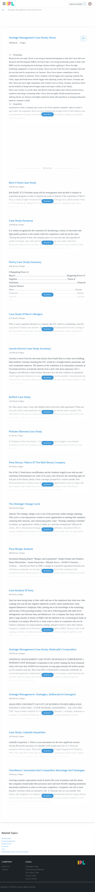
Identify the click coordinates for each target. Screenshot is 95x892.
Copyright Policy (31, 866)
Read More (47, 201)
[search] (84, 4)
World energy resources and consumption (15, 852)
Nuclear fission (6, 844)
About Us (5, 866)
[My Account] (90, 4)
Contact (5, 869)
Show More (47, 114)
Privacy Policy (30, 875)
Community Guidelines (34, 869)
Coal (3, 849)
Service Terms (31, 879)
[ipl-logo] (10, 5)
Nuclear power (6, 838)
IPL (3, 10)
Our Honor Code (32, 872)
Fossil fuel (5, 846)
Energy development (8, 841)
